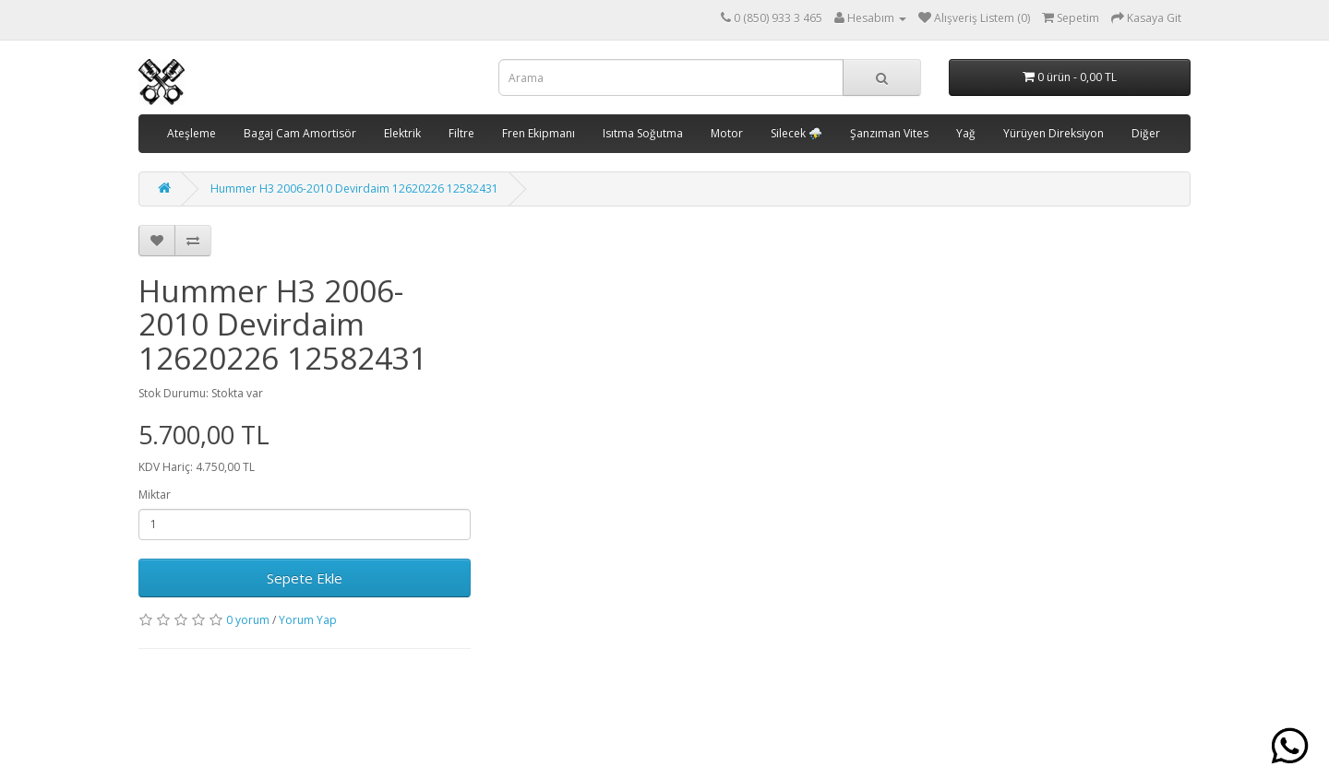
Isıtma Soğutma (643, 133)
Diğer (1145, 133)
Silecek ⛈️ (796, 133)
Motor (727, 133)
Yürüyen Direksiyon (1053, 133)
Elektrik (402, 133)
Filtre (461, 133)
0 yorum (247, 620)
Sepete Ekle (304, 578)
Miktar (154, 494)
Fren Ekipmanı (538, 133)
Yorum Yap (308, 620)
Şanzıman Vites (889, 133)
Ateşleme (191, 133)
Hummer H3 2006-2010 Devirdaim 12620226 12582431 (354, 188)
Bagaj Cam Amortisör (300, 133)
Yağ (966, 133)
